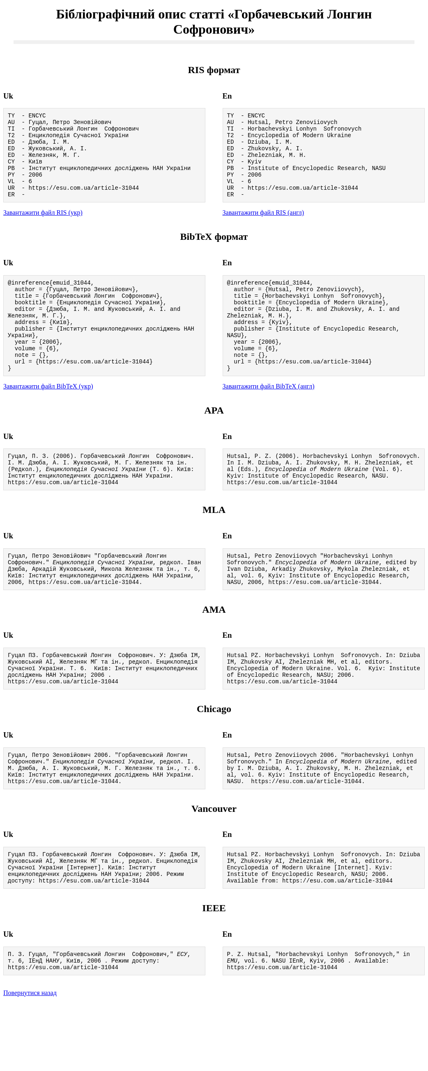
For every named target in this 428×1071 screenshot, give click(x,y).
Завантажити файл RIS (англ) (263, 228)
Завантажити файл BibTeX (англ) (269, 419)
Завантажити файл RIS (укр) (43, 228)
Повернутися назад (30, 1060)
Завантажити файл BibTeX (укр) (48, 419)
